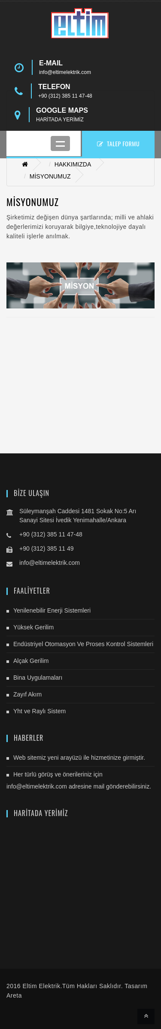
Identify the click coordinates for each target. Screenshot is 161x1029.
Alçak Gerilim (31, 660)
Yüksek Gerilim (33, 627)
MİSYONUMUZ (50, 176)
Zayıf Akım (27, 694)
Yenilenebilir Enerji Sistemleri (52, 610)
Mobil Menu (60, 143)
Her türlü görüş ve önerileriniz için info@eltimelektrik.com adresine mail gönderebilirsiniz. (78, 780)
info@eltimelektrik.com (65, 72)
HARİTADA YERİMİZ (60, 120)
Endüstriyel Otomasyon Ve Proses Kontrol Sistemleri (83, 644)
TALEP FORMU (118, 143)
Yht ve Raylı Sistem (39, 711)
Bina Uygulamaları (37, 677)
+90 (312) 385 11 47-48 (65, 96)
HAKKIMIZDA (73, 164)
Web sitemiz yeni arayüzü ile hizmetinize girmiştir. (79, 757)
